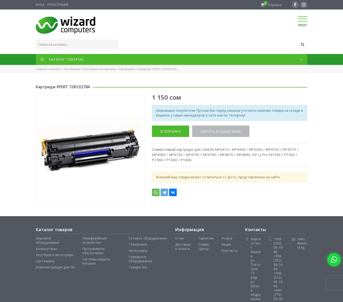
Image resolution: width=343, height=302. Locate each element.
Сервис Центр (204, 246)
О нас (179, 238)
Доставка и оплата (183, 246)
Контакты (229, 250)
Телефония (138, 244)
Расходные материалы (99, 69)
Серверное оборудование (140, 258)
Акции (226, 244)
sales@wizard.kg (302, 243)
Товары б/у (138, 267)
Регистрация (57, 4)
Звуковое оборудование (47, 240)
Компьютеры (46, 248)
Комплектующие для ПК (55, 267)
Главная (41, 69)
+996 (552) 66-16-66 (279, 245)
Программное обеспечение (93, 250)
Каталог (55, 69)
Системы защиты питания (96, 261)
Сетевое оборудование (148, 238)
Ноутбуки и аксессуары (54, 255)
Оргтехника (72, 69)
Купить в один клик (221, 131)
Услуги (227, 238)
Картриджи (126, 69)
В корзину (170, 131)
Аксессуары (138, 250)
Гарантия (206, 238)
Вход (40, 4)
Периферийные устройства (94, 240)
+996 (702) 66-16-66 (279, 262)
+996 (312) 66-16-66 (279, 279)
